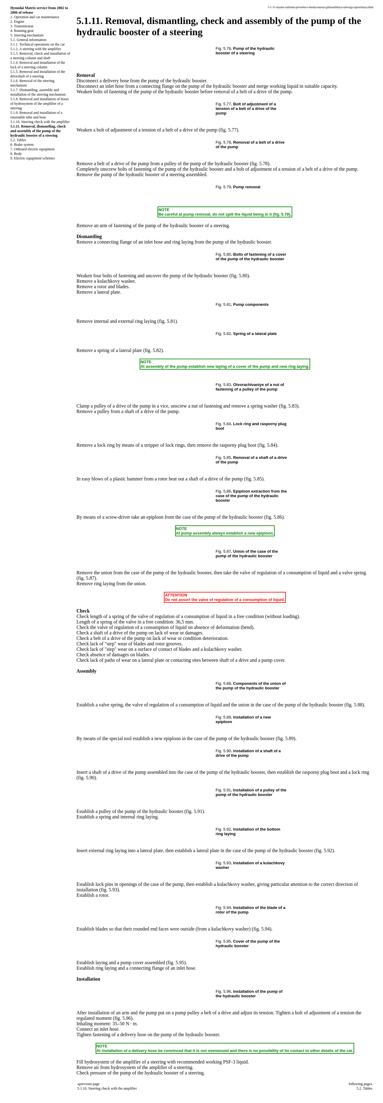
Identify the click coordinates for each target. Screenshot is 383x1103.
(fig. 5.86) (273, 517)
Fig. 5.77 (223, 104)
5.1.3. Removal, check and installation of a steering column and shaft (40, 55)
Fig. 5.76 (223, 48)
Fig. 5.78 (223, 142)
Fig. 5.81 (223, 304)
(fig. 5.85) (253, 478)
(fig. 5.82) (153, 350)
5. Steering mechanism (27, 35)
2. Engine (17, 21)
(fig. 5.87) (86, 578)
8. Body (16, 154)
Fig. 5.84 (223, 424)
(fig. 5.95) (175, 962)
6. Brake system (22, 144)
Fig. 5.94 (223, 907)
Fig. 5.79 (223, 187)
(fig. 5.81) (167, 321)
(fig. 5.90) (86, 777)
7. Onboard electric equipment (32, 149)
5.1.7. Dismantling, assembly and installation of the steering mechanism (38, 92)
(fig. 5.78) (259, 163)
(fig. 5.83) (288, 405)
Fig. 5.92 (223, 829)
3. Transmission (21, 26)
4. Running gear (22, 31)
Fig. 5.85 (223, 457)
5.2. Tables (18, 140)
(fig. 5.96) (122, 1018)
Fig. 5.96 (223, 991)
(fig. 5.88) (354, 704)
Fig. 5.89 (223, 717)
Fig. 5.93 (223, 863)
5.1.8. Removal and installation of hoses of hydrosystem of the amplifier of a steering (39, 103)
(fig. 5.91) (194, 811)
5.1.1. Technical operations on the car (37, 44)
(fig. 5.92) (324, 850)
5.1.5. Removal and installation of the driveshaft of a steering (37, 74)
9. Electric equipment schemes (32, 158)
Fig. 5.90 (223, 751)
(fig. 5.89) (285, 738)
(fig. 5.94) (261, 928)
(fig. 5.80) (239, 275)
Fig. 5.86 (223, 491)
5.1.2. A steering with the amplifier (35, 49)
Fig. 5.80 (223, 254)
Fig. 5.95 (223, 941)
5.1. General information (28, 40)
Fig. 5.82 (223, 333)
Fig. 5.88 (223, 683)
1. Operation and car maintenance (34, 17)
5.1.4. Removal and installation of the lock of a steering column (37, 64)
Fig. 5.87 (223, 551)
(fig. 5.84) (267, 445)
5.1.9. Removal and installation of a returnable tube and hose (36, 115)
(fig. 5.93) (109, 889)
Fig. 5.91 (223, 790)
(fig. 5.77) (228, 129)
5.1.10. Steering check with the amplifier (40, 122)
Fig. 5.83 (223, 384)
